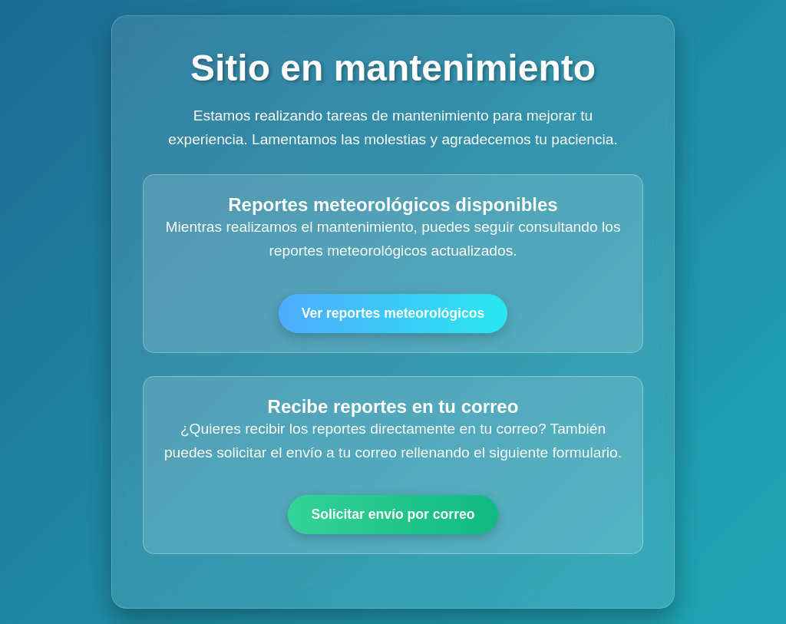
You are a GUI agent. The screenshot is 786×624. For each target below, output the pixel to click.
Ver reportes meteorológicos (393, 313)
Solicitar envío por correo (392, 514)
